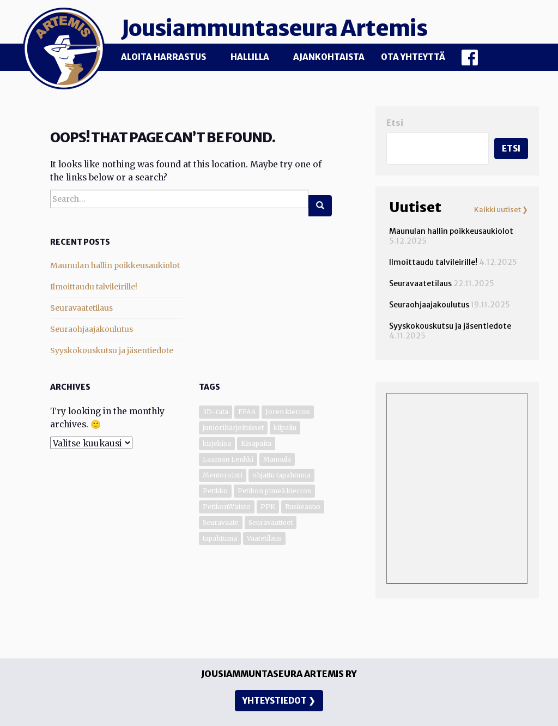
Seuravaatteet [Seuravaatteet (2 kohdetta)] (270, 522)
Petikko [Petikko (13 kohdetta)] (215, 491)
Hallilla (250, 57)
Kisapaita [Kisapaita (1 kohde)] (256, 443)
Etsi (394, 123)
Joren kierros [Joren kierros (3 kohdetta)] (287, 412)
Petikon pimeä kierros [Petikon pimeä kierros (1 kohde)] (274, 491)
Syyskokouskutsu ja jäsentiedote (111, 350)
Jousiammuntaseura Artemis (274, 28)
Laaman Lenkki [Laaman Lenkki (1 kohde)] (228, 459)
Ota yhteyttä (413, 57)
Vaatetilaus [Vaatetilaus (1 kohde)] (264, 538)
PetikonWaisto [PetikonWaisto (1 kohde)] (227, 507)
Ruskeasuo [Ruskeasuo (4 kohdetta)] (302, 507)
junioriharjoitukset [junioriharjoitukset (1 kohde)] (233, 428)
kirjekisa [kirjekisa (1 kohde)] (217, 443)
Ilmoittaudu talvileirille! (93, 287)
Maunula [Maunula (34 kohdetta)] (277, 459)
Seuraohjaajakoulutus (91, 329)
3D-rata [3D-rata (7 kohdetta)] (215, 412)
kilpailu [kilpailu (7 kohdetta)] (285, 428)
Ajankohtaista (329, 57)
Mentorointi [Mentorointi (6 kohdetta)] (222, 475)
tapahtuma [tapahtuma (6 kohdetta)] (220, 538)
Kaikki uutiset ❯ (501, 210)
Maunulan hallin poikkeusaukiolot (115, 265)
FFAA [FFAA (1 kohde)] (247, 412)
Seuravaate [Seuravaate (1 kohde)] (221, 522)
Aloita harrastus (163, 57)
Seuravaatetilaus (81, 308)
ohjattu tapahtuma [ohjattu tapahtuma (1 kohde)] (281, 475)
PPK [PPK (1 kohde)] (267, 507)
